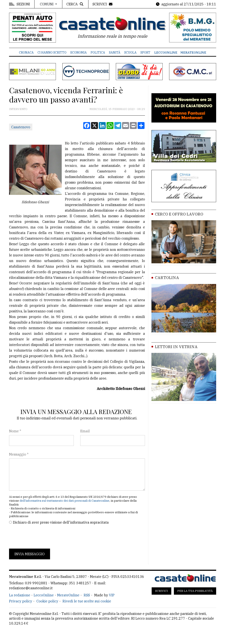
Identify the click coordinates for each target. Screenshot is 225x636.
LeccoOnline (165, 52)
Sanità (114, 52)
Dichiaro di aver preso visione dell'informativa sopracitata (61, 522)
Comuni (47, 4)
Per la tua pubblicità (195, 591)
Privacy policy (20, 601)
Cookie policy (47, 601)
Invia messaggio (29, 554)
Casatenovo (20, 127)
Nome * (15, 431)
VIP (112, 595)
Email (85, 431)
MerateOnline (193, 52)
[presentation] (42, 536)
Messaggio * (18, 454)
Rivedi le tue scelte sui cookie (87, 601)
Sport (145, 52)
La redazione (19, 595)
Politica (98, 52)
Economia (78, 52)
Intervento (18, 109)
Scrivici (161, 591)
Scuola (130, 52)
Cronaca (26, 52)
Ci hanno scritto (52, 52)
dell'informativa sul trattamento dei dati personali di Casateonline (64, 501)
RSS (87, 595)
